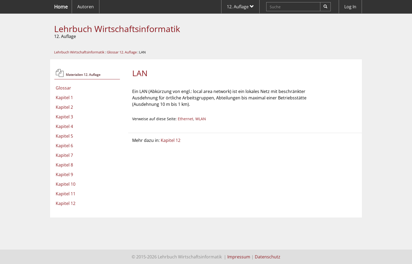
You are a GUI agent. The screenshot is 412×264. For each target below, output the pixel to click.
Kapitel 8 (64, 165)
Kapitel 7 (64, 155)
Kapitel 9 (64, 174)
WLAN (200, 118)
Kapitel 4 (64, 126)
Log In (350, 7)
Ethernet (185, 118)
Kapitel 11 (65, 194)
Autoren (85, 7)
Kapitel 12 (65, 203)
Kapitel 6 (64, 146)
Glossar (63, 88)
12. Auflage (240, 7)
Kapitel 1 (64, 97)
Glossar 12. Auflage (122, 52)
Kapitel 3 (64, 117)
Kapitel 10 (65, 184)
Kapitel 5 (64, 136)
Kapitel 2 (64, 107)
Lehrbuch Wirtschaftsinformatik (117, 28)
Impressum (238, 257)
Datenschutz (267, 257)
